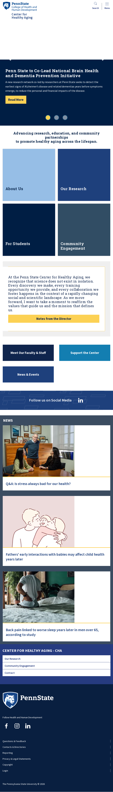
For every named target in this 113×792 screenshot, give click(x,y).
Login (5, 770)
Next (104, 55)
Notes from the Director (53, 319)
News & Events (28, 374)
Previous (8, 55)
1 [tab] (48, 117)
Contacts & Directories (14, 747)
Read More (16, 100)
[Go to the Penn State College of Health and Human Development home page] (20, 6)
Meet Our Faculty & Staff (28, 353)
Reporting (8, 752)
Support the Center (84, 353)
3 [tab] (65, 117)
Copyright (8, 764)
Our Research (12, 658)
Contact (10, 672)
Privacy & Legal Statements (17, 758)
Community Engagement (20, 665)
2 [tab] (56, 117)
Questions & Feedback (14, 741)
